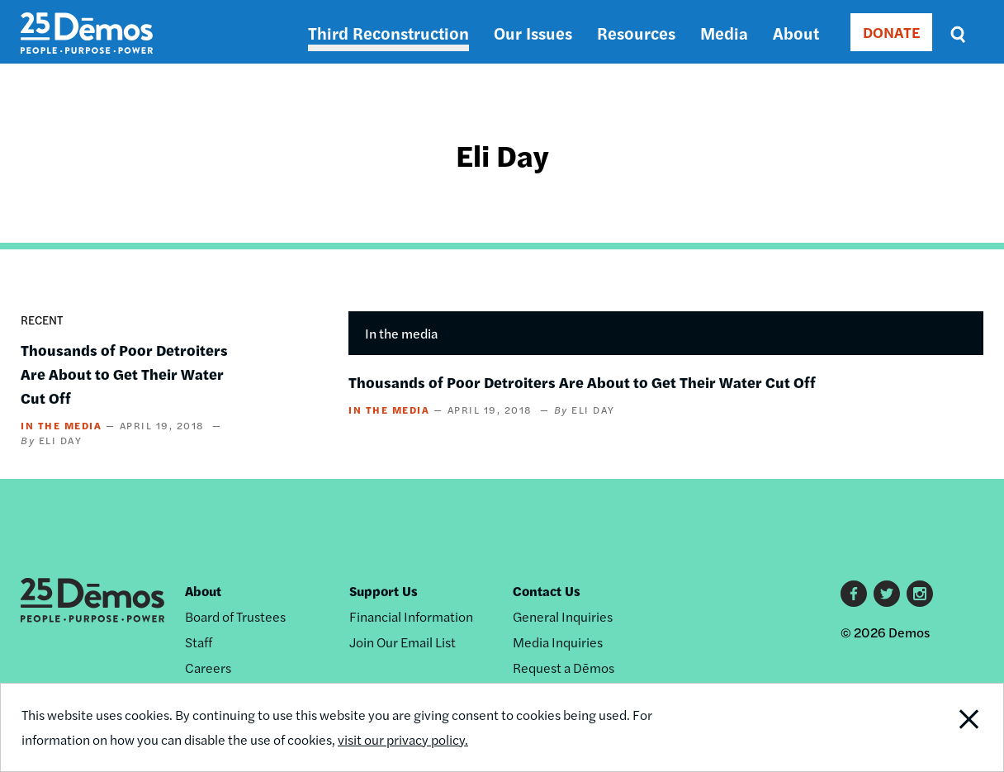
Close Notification (952, 727)
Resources (636, 33)
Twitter (887, 593)
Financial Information (411, 616)
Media (724, 33)
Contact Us (546, 590)
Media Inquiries (558, 641)
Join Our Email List (402, 641)
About (796, 33)
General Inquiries (563, 616)
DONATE (891, 31)
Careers (208, 667)
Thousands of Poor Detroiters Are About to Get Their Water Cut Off (124, 373)
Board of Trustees (235, 616)
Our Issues (533, 33)
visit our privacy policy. (403, 739)
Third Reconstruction (388, 33)
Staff (198, 641)
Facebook (854, 593)
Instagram (920, 593)
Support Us (383, 590)
